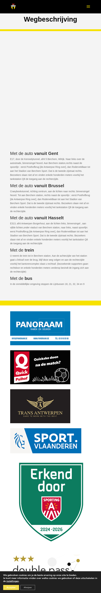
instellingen (12, 581)
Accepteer (11, 587)
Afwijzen (28, 587)
